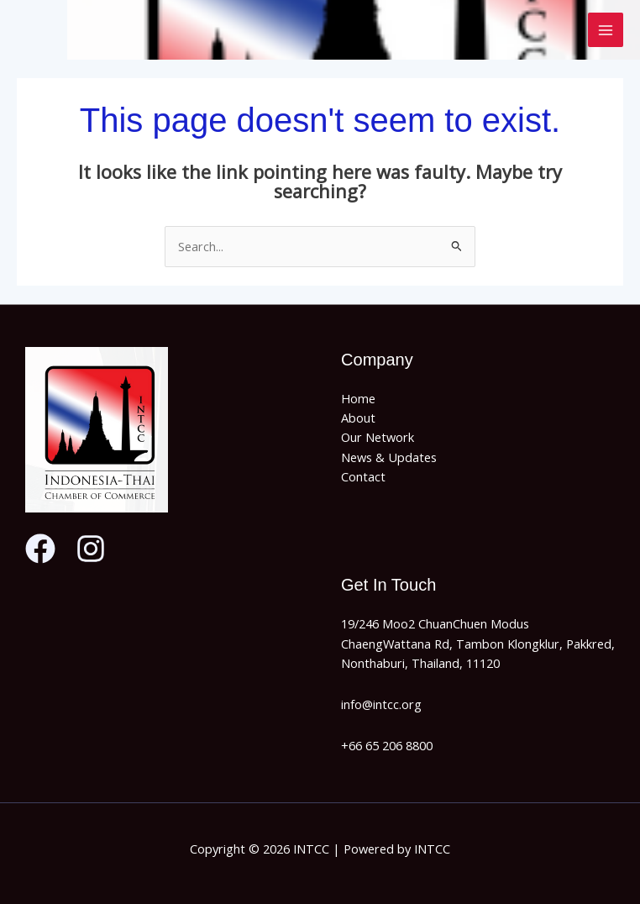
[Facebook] (40, 548)
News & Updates (389, 457)
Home (358, 398)
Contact (363, 476)
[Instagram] (91, 548)
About (358, 417)
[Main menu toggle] (605, 30)
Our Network (377, 436)
